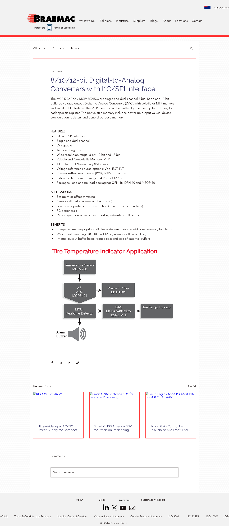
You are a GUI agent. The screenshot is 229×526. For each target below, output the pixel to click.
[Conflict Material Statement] (146, 516)
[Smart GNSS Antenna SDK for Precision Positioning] (115, 406)
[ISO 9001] (173, 516)
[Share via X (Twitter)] (60, 362)
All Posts (39, 48)
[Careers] (124, 499)
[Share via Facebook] (52, 362)
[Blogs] (154, 20)
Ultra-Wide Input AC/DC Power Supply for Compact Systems (57, 428)
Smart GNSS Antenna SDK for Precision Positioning (113, 428)
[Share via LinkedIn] (69, 362)
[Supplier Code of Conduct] (72, 516)
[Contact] (197, 20)
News (75, 48)
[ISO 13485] (192, 516)
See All (192, 385)
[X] (114, 507)
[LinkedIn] (105, 507)
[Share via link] (77, 362)
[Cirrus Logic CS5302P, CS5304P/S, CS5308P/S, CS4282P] (171, 406)
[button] (105, 20)
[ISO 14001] (212, 516)
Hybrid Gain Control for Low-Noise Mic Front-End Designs (169, 428)
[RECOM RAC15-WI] (58, 406)
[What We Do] (87, 20)
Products (58, 48)
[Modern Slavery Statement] (109, 516)
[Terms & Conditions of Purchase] (32, 516)
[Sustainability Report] (153, 499)
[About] (166, 20)
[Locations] (181, 20)
